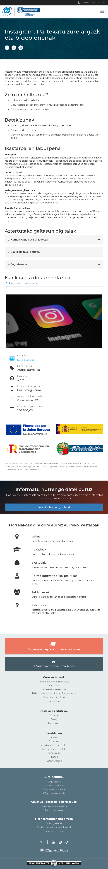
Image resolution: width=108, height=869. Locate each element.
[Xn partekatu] (14, 47)
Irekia (54, 737)
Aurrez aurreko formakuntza (54, 681)
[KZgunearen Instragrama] (61, 842)
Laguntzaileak (54, 760)
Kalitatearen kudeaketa (54, 806)
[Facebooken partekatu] (7, 47)
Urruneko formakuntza (54, 689)
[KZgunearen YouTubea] (54, 842)
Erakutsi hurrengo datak (54, 507)
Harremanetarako (54, 831)
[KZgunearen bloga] (54, 850)
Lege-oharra (54, 781)
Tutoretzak (54, 701)
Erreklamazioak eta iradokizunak (54, 827)
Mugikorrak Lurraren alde (54, 745)
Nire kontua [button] (86, 2)
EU (104, 2)
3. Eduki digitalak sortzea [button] (24, 251)
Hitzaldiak (54, 685)
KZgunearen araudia (54, 793)
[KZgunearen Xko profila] (42, 842)
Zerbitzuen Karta (54, 810)
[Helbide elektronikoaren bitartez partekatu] (20, 47)
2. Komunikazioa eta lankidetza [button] (28, 239)
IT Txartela (54, 715)
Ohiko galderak (54, 823)
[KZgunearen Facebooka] (48, 842)
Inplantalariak (54, 753)
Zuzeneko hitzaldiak (54, 697)
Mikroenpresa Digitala (54, 749)
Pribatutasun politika (54, 789)
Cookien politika (54, 785)
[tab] (54, 239)
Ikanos (54, 756)
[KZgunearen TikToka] (67, 842)
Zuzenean (54, 741)
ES (99, 2)
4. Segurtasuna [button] (17, 264)
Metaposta (54, 723)
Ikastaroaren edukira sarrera (21, 283)
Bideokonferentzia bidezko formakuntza (54, 693)
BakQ (54, 719)
